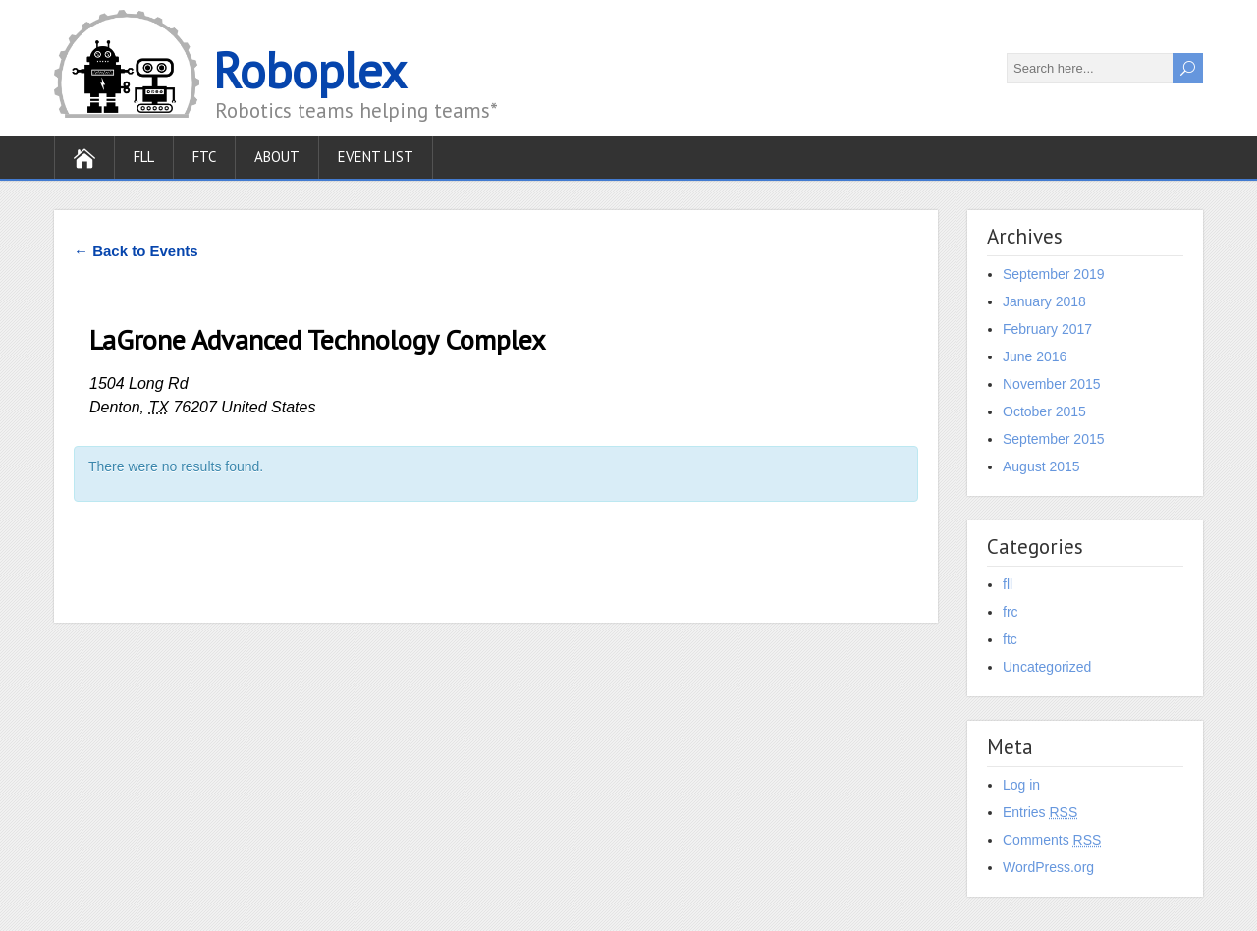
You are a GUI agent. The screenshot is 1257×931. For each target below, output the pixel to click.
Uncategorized (1047, 667)
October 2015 (1044, 411)
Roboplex (310, 70)
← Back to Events (136, 251)
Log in (1021, 785)
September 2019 (1054, 274)
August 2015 (1041, 466)
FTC (204, 156)
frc (1010, 612)
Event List (375, 156)
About (277, 156)
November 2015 (1052, 384)
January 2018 (1044, 301)
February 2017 (1047, 329)
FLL (144, 156)
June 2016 (1034, 356)
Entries (1040, 812)
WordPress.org (1048, 867)
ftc (1010, 639)
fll (1007, 584)
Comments (1052, 840)
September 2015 (1054, 439)
